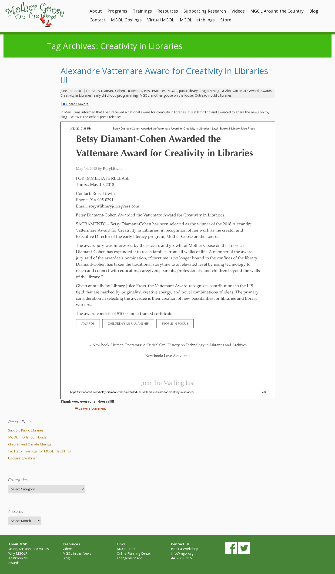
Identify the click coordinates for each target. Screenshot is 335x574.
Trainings (142, 11)
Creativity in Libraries (76, 95)
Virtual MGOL (160, 20)
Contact (97, 20)
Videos (238, 11)
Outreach (202, 95)
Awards (136, 90)
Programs (117, 11)
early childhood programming (116, 95)
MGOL (172, 90)
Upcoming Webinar (22, 458)
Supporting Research (205, 11)
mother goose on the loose (172, 95)
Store (225, 20)
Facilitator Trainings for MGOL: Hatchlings (39, 451)
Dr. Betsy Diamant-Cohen (105, 90)
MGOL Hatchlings (197, 20)
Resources (167, 11)
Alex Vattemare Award (242, 90)
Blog (313, 11)
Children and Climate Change (29, 444)
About (96, 11)
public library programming (199, 90)
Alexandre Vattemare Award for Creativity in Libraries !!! (164, 75)
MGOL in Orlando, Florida (27, 437)
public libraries (221, 95)
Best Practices (155, 90)
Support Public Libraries (26, 430)
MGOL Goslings (126, 20)
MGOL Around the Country (277, 11)
